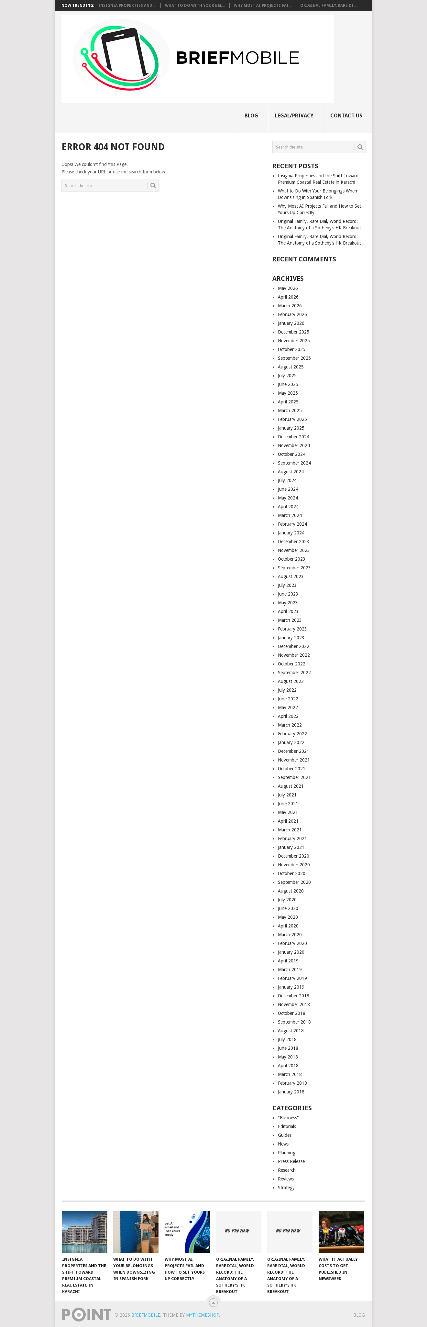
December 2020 (293, 856)
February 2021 (292, 838)
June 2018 (288, 1048)
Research (287, 1170)
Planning (286, 1152)
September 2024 (294, 463)
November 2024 (294, 445)
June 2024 (288, 489)
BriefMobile (145, 1315)
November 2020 (294, 864)
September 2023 (294, 567)
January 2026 (291, 323)
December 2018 (293, 995)
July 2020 (287, 899)
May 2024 (288, 497)
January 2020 (291, 952)
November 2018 (294, 1004)
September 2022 (294, 672)
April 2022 (288, 716)
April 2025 (288, 401)
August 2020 (291, 891)
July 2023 (287, 585)
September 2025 (294, 358)
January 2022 (291, 742)
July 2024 (287, 480)
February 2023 (292, 628)
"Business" (288, 1117)
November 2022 (294, 655)
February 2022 (292, 733)
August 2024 (291, 471)
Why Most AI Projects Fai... (262, 5)
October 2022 (291, 663)
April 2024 (288, 506)
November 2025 (294, 340)
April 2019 (288, 960)
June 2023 (288, 594)
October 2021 (291, 768)
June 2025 (288, 384)
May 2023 (288, 602)
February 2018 (292, 1083)
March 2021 (290, 829)
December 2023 (293, 541)
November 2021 (294, 759)
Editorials (287, 1126)
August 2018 (291, 1030)
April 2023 (288, 611)
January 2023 (291, 637)
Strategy (286, 1187)
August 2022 (291, 681)
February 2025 (292, 419)
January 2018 (291, 1091)
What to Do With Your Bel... (195, 5)
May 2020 (288, 917)
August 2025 (291, 366)
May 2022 (288, 707)
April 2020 (288, 925)
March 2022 (290, 725)
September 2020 (294, 882)
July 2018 (287, 1039)
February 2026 (292, 314)
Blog (251, 116)
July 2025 (287, 375)
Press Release (291, 1161)
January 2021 (291, 847)
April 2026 (288, 297)
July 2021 (287, 794)
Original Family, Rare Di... (328, 5)
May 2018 (288, 1056)
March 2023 (290, 620)
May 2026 (288, 288)
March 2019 (290, 969)
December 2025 (293, 331)
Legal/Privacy (294, 116)
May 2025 (288, 393)
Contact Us (346, 116)
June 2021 (288, 803)
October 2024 (291, 454)
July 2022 (287, 690)
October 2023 (291, 559)
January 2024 (291, 532)
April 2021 (288, 821)
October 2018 (291, 1013)
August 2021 (291, 786)
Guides (284, 1135)
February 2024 (292, 524)
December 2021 (293, 751)
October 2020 (291, 873)
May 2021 (288, 812)
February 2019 (292, 978)
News (283, 1143)
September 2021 (294, 777)
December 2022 (293, 646)
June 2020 (288, 908)
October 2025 (291, 349)
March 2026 (290, 305)
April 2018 (288, 1065)
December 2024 (293, 436)
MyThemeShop (202, 1315)
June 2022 (288, 698)
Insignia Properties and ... (127, 5)
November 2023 (294, 550)
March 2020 (290, 934)
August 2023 (291, 576)
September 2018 (294, 1022)
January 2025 (291, 428)
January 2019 (291, 987)
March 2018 (290, 1074)
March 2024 (290, 515)
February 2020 (292, 943)
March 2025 (290, 410)
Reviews (286, 1178)
